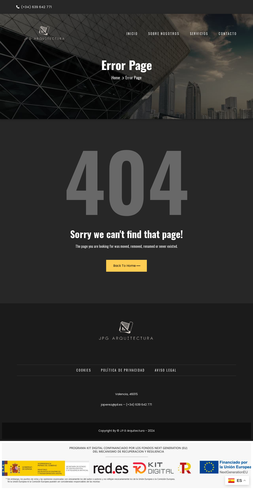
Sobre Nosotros (163, 33)
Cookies (83, 370)
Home (115, 77)
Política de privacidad (123, 370)
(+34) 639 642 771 (34, 7)
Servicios (199, 33)
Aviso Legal (166, 370)
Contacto (228, 33)
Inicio (132, 33)
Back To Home (126, 265)
